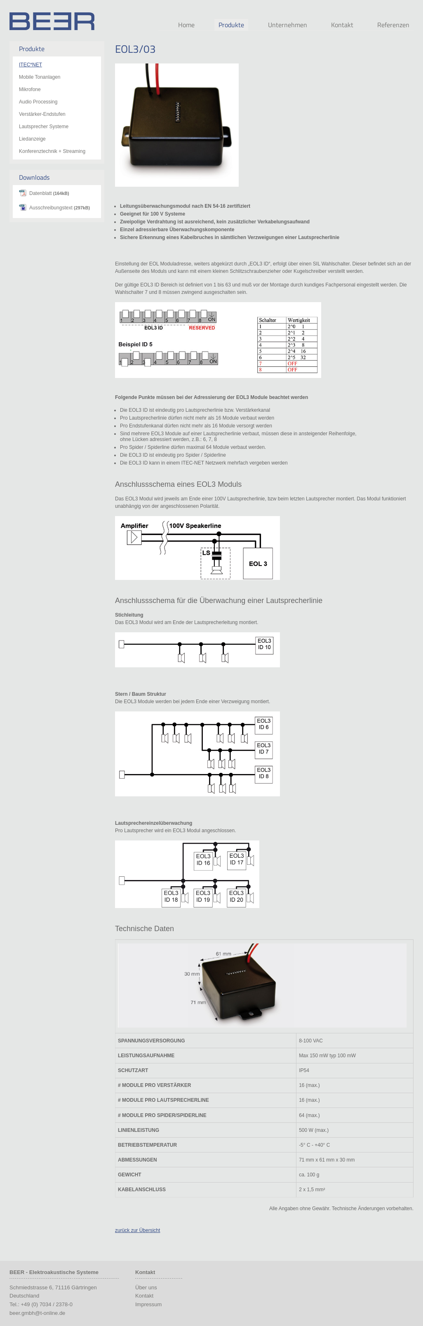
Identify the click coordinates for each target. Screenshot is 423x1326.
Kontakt (342, 25)
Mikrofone (30, 89)
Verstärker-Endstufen (42, 114)
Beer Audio (51, 21)
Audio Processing (38, 102)
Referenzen (393, 25)
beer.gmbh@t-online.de (37, 1313)
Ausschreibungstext (59, 208)
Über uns (146, 1287)
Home (186, 25)
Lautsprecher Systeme (43, 126)
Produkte (231, 25)
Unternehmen (287, 25)
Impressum (148, 1304)
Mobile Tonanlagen (40, 77)
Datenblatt (49, 193)
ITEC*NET (30, 65)
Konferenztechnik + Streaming (52, 151)
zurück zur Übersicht (137, 1230)
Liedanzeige (32, 139)
